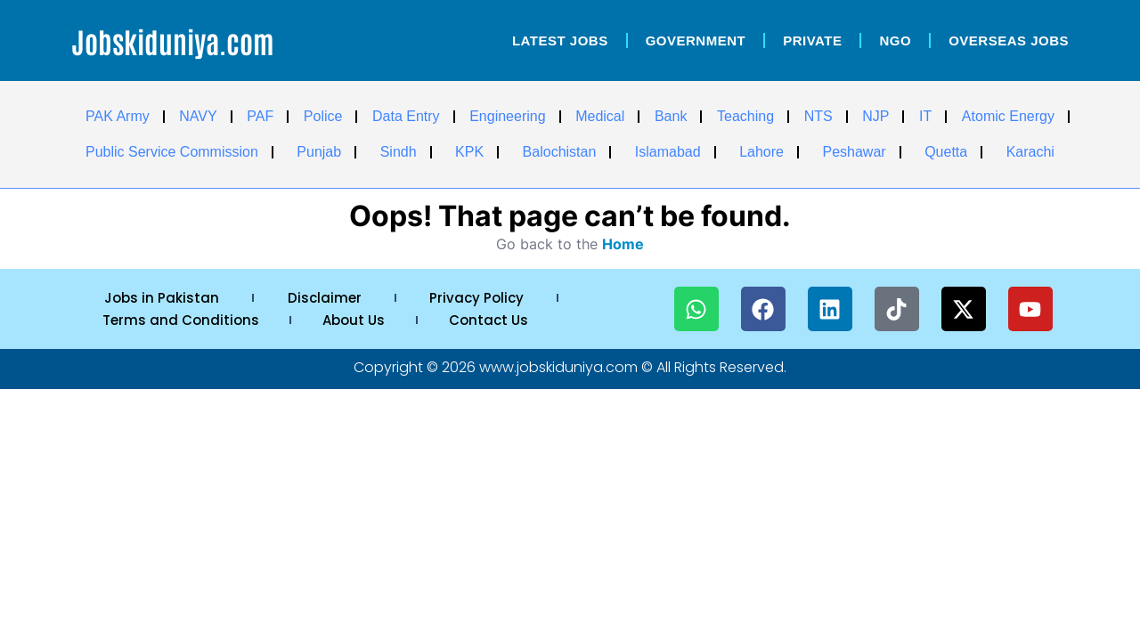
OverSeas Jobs (1009, 40)
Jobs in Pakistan (161, 297)
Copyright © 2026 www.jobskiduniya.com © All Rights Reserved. (570, 367)
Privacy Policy (476, 297)
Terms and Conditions (180, 320)
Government (696, 40)
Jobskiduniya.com (172, 40)
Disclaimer (325, 297)
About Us (353, 320)
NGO (895, 40)
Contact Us (488, 320)
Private (812, 40)
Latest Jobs (560, 40)
